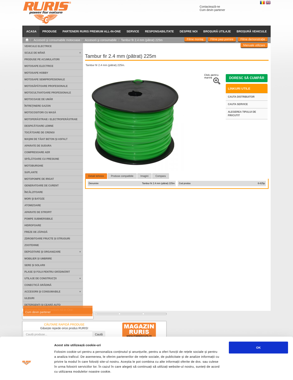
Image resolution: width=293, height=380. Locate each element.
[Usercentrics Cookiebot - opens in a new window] (27, 372)
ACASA (31, 31)
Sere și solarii (34, 265)
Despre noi (188, 31)
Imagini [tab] (144, 176)
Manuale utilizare (254, 45)
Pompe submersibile (38, 218)
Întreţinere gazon (37, 105)
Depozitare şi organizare (42, 251)
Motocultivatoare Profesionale (47, 92)
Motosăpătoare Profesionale (46, 86)
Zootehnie (31, 245)
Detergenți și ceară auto (42, 304)
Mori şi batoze (34, 198)
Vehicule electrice (38, 46)
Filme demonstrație (252, 39)
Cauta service (238, 104)
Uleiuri (29, 298)
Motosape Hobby (36, 72)
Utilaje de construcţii (40, 278)
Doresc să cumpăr (246, 78)
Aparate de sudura (38, 145)
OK (258, 326)
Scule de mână (34, 52)
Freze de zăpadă (36, 232)
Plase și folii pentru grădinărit (47, 271)
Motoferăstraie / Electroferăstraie (50, 119)
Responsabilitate (159, 31)
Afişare (207, 372)
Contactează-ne (210, 6)
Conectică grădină (38, 285)
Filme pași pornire (221, 39)
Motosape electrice (38, 66)
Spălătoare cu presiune (41, 158)
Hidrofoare (32, 225)
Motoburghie (33, 165)
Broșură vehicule (252, 31)
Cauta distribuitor (241, 96)
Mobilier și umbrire (38, 258)
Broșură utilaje (217, 31)
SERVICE (133, 31)
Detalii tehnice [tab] (96, 176)
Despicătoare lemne (38, 125)
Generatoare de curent (41, 185)
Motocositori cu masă (40, 112)
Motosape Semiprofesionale (44, 79)
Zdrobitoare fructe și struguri (47, 238)
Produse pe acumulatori (42, 59)
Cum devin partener (212, 10)
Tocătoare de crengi (39, 132)
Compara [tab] (160, 176)
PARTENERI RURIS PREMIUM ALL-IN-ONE (91, 31)
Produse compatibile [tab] (122, 176)
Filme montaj (195, 39)
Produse (49, 31)
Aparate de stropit (38, 212)
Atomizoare (32, 205)
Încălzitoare (33, 192)
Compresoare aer (37, 152)
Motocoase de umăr (38, 99)
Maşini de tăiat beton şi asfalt (45, 139)
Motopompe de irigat (39, 179)
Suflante (31, 172)
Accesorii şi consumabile (42, 291)
